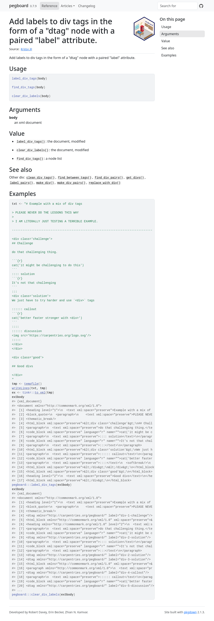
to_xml (40, 392)
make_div (43, 183)
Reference (49, 6)
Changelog (86, 6)
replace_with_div (103, 183)
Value (165, 41)
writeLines (20, 388)
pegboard (18, 5)
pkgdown (190, 612)
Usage (166, 26)
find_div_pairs (107, 177)
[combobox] (177, 6)
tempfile (31, 384)
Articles (66, 6)
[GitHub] (201, 6)
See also (167, 48)
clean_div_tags (39, 177)
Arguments (170, 34)
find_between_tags (73, 177)
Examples (168, 55)
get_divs (133, 177)
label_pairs (19, 183)
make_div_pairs (69, 183)
